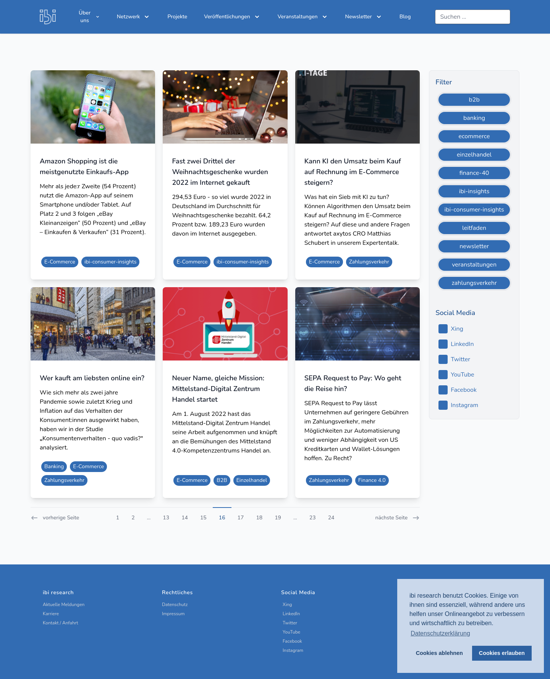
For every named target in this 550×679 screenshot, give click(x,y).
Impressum (173, 614)
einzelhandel (474, 154)
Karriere (51, 614)
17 (241, 517)
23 (312, 517)
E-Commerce (59, 261)
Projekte (177, 16)
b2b (474, 99)
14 (184, 517)
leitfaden (474, 228)
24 (331, 517)
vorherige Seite (55, 518)
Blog (405, 16)
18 (259, 517)
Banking (54, 466)
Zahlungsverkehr (369, 261)
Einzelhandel (251, 480)
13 (166, 517)
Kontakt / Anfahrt (60, 623)
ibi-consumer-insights (110, 261)
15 (203, 517)
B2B (222, 480)
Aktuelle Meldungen (63, 604)
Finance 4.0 (372, 480)
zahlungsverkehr (474, 283)
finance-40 (474, 173)
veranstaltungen (474, 264)
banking (474, 118)
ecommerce (474, 136)
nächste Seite (397, 518)
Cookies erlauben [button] (502, 653)
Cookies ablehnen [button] (439, 653)
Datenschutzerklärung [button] (440, 633)
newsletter (474, 246)
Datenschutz (175, 604)
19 (278, 517)
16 (222, 517)
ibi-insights (474, 191)
